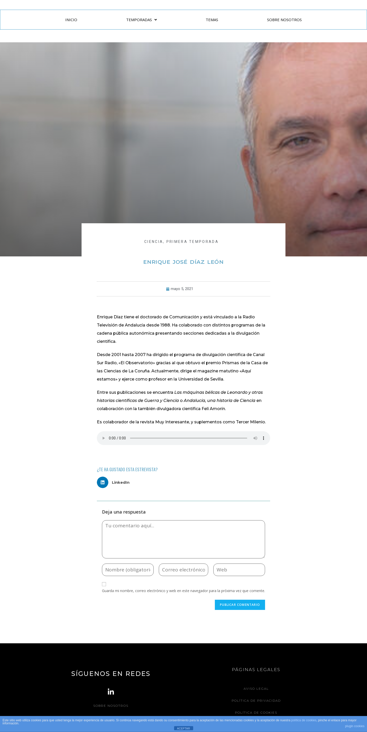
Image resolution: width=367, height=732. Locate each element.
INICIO (71, 19)
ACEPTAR (183, 728)
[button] (115, 482)
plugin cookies (354, 726)
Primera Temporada (192, 242)
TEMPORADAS (141, 19)
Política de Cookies (256, 712)
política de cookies (304, 720)
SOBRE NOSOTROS (284, 19)
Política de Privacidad (256, 700)
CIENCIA (153, 242)
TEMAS (212, 19)
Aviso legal (256, 688)
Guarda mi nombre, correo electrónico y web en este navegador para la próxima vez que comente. (183, 590)
